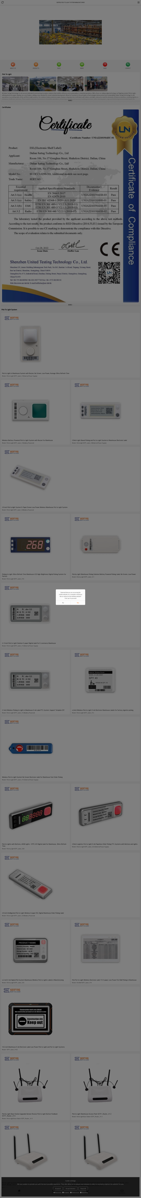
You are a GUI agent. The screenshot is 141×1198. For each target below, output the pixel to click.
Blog (59, 68)
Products (36, 68)
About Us (13, 68)
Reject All (83, 1188)
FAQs (105, 68)
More (70, 100)
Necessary (57, 1192)
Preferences (74, 1192)
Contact (128, 68)
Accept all (58, 1188)
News (82, 68)
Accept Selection (70, 1188)
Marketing (84, 1192)
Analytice (65, 1192)
